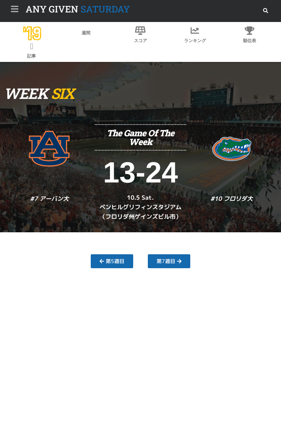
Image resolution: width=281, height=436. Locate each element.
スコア (140, 40)
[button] (265, 10)
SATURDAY (78, 9)
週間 (86, 33)
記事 (31, 56)
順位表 (249, 40)
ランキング (195, 40)
